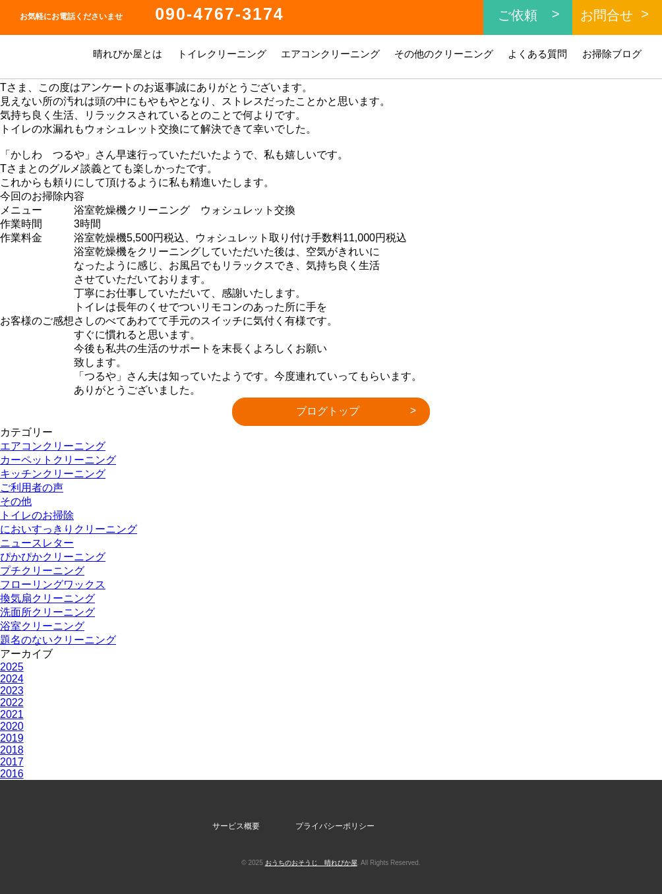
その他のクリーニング (443, 53)
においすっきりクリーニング (68, 529)
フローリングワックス (52, 584)
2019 (12, 738)
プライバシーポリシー (335, 826)
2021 (12, 714)
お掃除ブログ (612, 53)
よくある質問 (537, 53)
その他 (16, 501)
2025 (12, 666)
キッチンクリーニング (52, 473)
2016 (12, 773)
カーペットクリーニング (58, 459)
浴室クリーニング (42, 626)
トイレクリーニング (221, 53)
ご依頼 (517, 15)
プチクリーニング (42, 570)
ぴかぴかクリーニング (52, 556)
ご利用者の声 (31, 487)
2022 (12, 702)
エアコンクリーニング (330, 53)
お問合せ (606, 15)
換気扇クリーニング (47, 598)
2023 (12, 690)
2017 (12, 761)
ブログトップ (327, 411)
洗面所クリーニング (47, 612)
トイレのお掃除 (37, 515)
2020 (12, 726)
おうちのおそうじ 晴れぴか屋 (311, 862)
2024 (12, 678)
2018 (12, 750)
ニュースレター (37, 543)
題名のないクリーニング (58, 639)
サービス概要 (236, 826)
